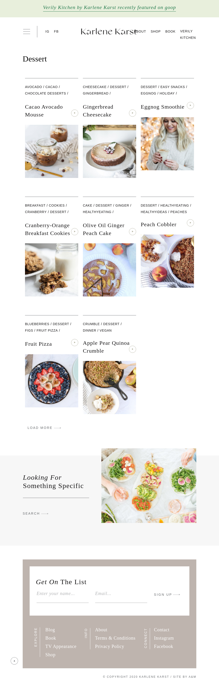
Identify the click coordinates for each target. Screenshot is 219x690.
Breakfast (35, 205)
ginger (122, 205)
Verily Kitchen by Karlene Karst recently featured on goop (109, 7)
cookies (57, 205)
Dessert (118, 87)
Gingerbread (96, 93)
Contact (161, 629)
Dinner (89, 330)
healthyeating (97, 212)
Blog (50, 629)
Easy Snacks (172, 87)
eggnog (148, 93)
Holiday (167, 93)
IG (47, 31)
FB (56, 31)
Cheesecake (94, 87)
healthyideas (154, 212)
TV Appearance (60, 646)
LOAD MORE (40, 428)
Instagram (164, 638)
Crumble (91, 324)
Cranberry (36, 212)
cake (87, 205)
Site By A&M (184, 676)
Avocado (33, 87)
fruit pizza (47, 330)
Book (170, 31)
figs (29, 330)
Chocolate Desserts (45, 93)
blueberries (37, 324)
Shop (156, 31)
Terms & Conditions (115, 638)
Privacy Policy (109, 646)
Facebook (163, 646)
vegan (106, 330)
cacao (51, 87)
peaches (178, 212)
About (140, 31)
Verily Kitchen (188, 34)
